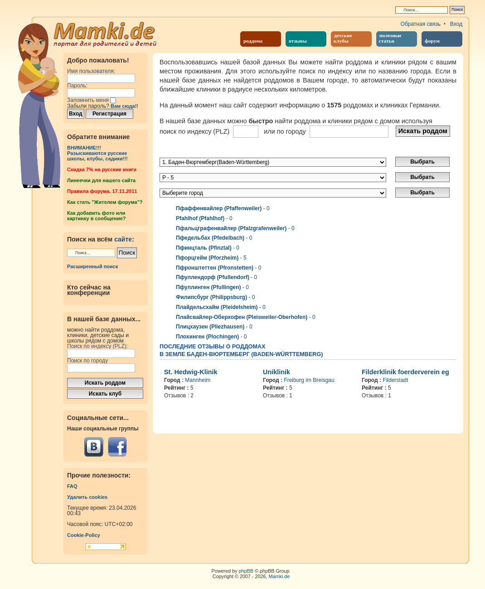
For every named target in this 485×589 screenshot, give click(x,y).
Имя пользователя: (91, 71)
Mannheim (197, 380)
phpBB (246, 571)
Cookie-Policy (83, 535)
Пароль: (77, 85)
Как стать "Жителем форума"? (105, 202)
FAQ (72, 486)
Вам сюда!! (124, 106)
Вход (456, 24)
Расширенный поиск (92, 266)
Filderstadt (395, 380)
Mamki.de (279, 576)
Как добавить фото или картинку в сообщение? (96, 215)
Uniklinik (276, 372)
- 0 (223, 208)
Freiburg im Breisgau (309, 380)
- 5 (211, 258)
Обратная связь (421, 24)
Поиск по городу (87, 360)
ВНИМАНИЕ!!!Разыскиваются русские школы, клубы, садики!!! (97, 153)
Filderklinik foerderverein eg (405, 372)
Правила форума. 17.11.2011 (102, 191)
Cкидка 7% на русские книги (101, 169)
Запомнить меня (91, 100)
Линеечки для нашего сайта (101, 180)
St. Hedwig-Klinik (191, 372)
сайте (123, 239)
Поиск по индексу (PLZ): (97, 346)
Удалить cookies (87, 497)
